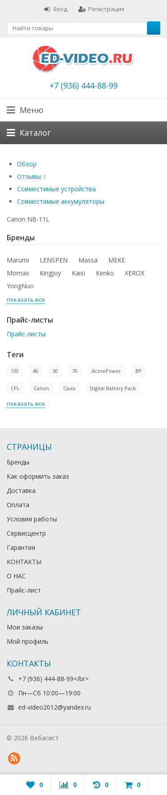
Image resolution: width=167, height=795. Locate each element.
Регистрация (101, 9)
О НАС (16, 576)
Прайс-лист (24, 590)
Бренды (18, 462)
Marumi (18, 260)
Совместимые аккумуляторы (60, 201)
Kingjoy (50, 273)
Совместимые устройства (56, 189)
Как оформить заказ (38, 476)
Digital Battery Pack (113, 388)
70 (74, 370)
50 (55, 370)
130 (15, 370)
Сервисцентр (26, 533)
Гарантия (21, 547)
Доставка (21, 490)
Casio (69, 388)
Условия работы (32, 519)
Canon (41, 388)
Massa (88, 260)
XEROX (134, 273)
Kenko (105, 273)
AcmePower (106, 370)
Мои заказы (25, 627)
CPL (15, 388)
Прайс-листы (26, 334)
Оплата (18, 504)
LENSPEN (54, 260)
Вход (55, 9)
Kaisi (78, 273)
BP (138, 370)
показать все (26, 299)
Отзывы (29, 176)
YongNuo (20, 286)
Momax (18, 273)
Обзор (27, 164)
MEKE (116, 260)
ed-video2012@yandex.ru (54, 707)
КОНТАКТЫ (24, 561)
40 (35, 370)
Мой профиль (28, 641)
